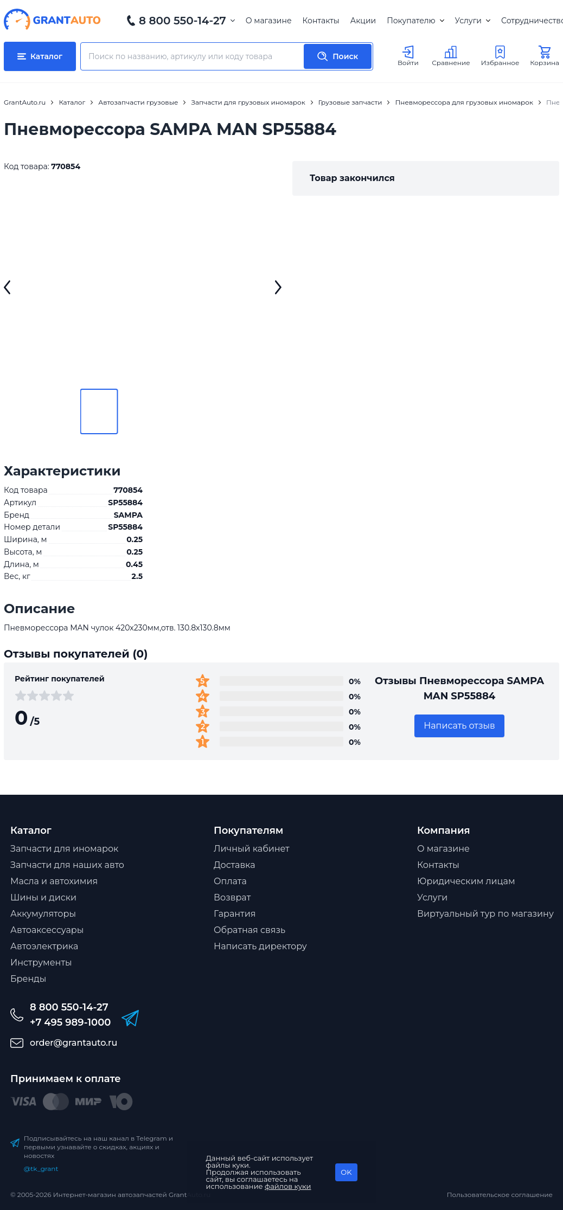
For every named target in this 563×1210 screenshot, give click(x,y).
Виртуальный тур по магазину (485, 914)
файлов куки (288, 1186)
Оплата (230, 881)
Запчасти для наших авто (67, 865)
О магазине (269, 20)
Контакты (321, 20)
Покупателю (415, 20)
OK (346, 1172)
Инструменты (41, 962)
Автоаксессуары (47, 930)
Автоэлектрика (44, 946)
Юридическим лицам (466, 881)
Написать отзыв (459, 725)
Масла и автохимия (54, 881)
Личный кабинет (252, 849)
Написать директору (260, 946)
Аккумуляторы (43, 914)
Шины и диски (43, 897)
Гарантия (234, 914)
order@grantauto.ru (73, 1043)
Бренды (28, 979)
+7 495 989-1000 (70, 1022)
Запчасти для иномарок (64, 849)
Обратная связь (249, 930)
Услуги (472, 20)
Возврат (232, 897)
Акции (363, 20)
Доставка (234, 865)
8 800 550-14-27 (182, 20)
